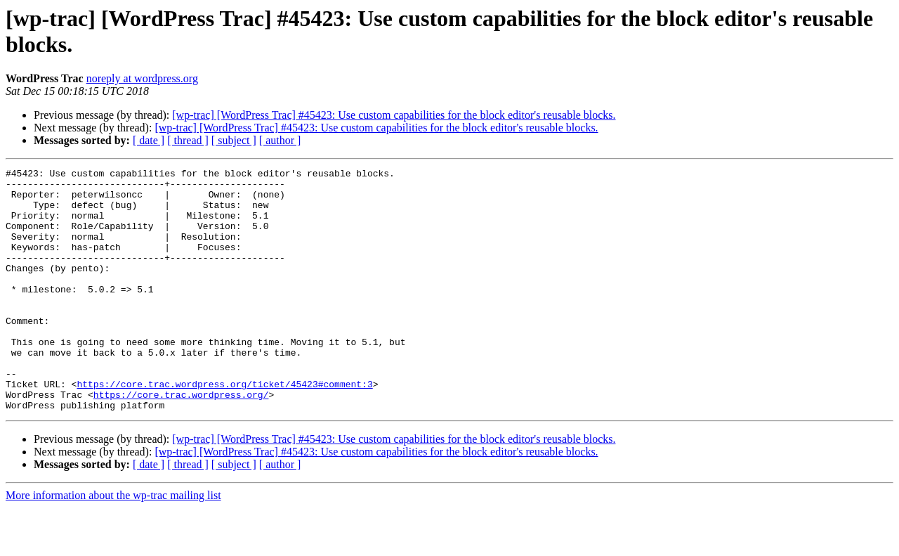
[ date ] (148, 140)
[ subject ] (233, 140)
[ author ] (280, 140)
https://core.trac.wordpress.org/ (181, 440)
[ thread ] (188, 140)
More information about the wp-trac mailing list (113, 544)
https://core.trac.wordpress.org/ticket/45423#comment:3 (224, 428)
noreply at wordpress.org (142, 78)
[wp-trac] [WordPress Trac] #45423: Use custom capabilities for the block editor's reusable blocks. (393, 115)
